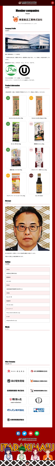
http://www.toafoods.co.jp (13, 312)
